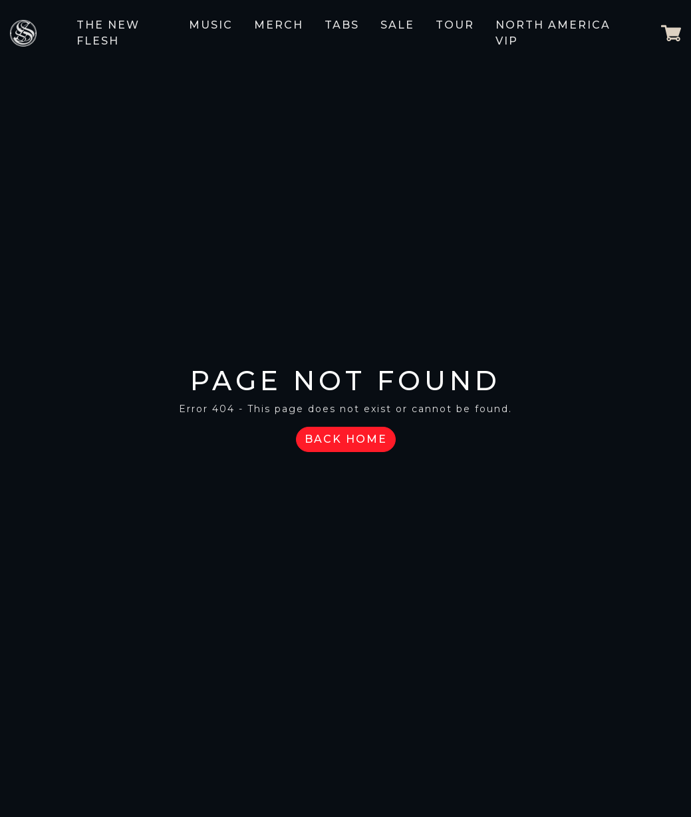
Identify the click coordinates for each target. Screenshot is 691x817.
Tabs (342, 25)
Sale (397, 25)
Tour (455, 25)
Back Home (346, 439)
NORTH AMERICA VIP (553, 33)
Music (211, 25)
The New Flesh (108, 33)
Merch (278, 25)
